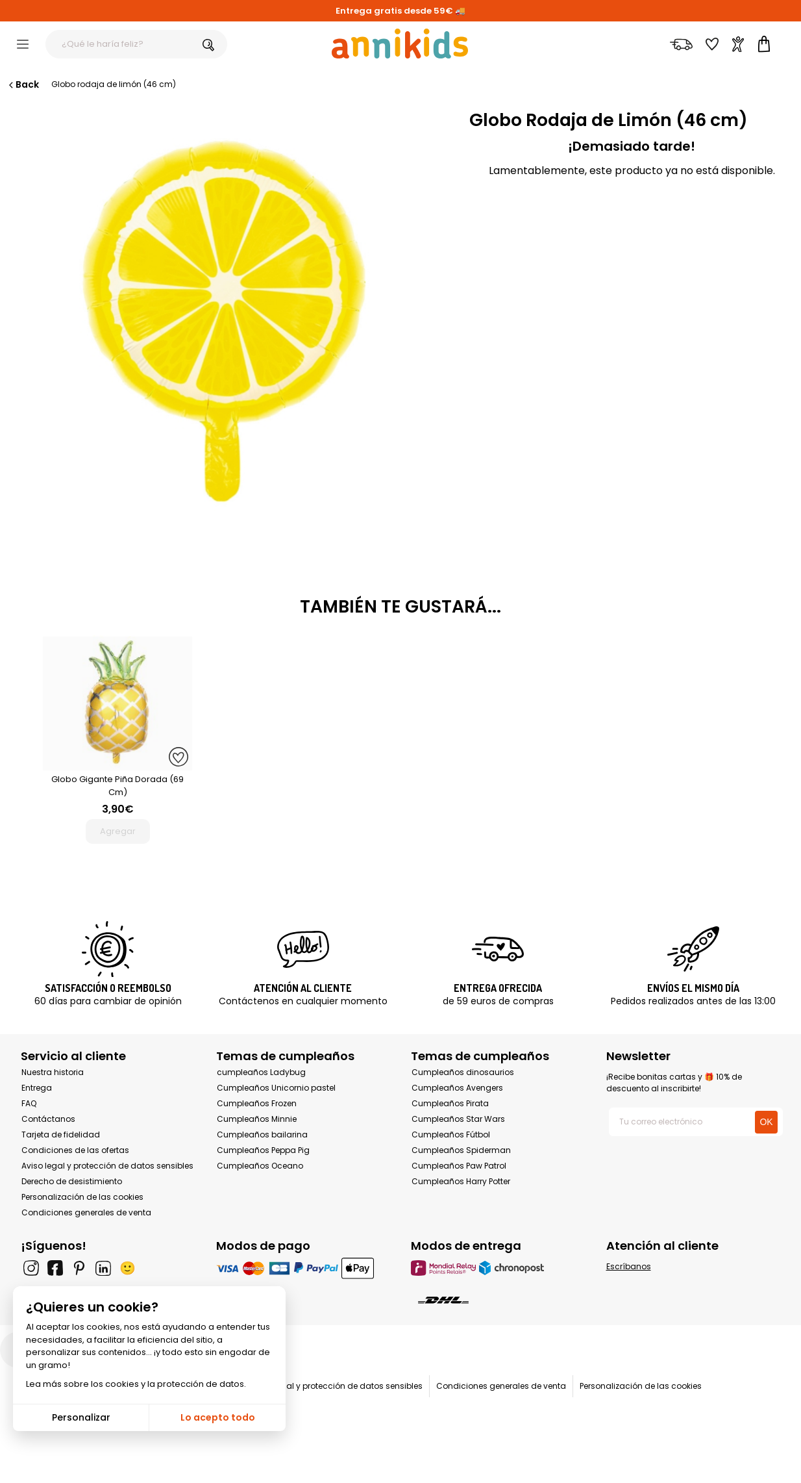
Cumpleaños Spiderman (461, 1150)
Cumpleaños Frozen (257, 1103)
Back (22, 84)
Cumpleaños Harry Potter (461, 1181)
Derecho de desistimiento (71, 1181)
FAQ (28, 1103)
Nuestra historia (52, 1072)
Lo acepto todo (217, 1417)
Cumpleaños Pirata (450, 1103)
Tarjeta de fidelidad (60, 1134)
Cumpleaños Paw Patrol (459, 1165)
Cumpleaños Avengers (457, 1087)
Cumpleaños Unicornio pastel (276, 1087)
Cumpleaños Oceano (260, 1165)
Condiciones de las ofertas (75, 1150)
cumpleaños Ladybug (261, 1072)
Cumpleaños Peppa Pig (263, 1150)
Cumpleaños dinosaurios (463, 1072)
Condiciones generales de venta (86, 1212)
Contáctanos (48, 1118)
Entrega (36, 1087)
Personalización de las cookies (82, 1196)
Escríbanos (628, 1266)
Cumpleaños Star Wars (458, 1118)
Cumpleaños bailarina (262, 1134)
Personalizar (81, 1417)
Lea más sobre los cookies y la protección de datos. (136, 1384)
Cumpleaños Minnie (257, 1118)
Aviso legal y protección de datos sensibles (107, 1165)
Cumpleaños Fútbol (451, 1134)
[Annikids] (400, 43)
